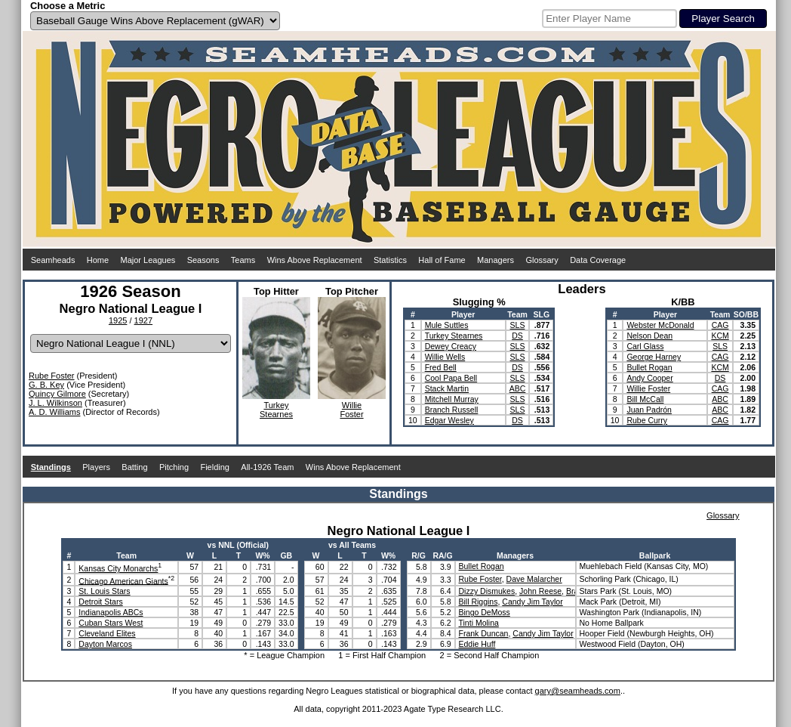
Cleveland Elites (106, 633)
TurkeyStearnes (276, 410)
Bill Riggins (478, 601)
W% (262, 555)
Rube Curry (646, 420)
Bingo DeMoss (484, 612)
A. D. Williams (54, 411)
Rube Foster (52, 375)
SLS (517, 324)
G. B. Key (46, 384)
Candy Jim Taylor (532, 601)
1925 (118, 320)
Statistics (390, 260)
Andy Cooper (649, 377)
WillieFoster (351, 410)
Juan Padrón (649, 409)
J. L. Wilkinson (55, 402)
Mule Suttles (447, 324)
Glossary (541, 260)
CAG (720, 324)
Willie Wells (445, 356)
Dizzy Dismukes (487, 591)
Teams (243, 260)
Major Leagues (148, 260)
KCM (719, 335)
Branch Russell (452, 409)
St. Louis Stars (104, 591)
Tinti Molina (479, 622)
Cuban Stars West (110, 622)
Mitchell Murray (452, 399)
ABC (517, 388)
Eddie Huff (477, 643)
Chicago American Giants (123, 580)
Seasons (203, 260)
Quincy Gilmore (57, 393)
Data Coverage (598, 260)
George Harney (653, 356)
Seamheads (53, 260)
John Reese (540, 591)
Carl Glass (644, 346)
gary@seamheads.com (577, 690)
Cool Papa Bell (451, 377)
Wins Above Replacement (314, 260)
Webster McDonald (660, 324)
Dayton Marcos (105, 643)
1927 (143, 320)
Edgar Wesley (449, 420)
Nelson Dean (649, 335)
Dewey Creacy (450, 346)
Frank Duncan (484, 633)
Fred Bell (441, 367)
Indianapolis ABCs (110, 612)
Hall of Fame (441, 260)
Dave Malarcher (534, 578)
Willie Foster (648, 388)
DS (517, 335)
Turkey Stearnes (454, 335)
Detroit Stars (100, 601)
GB (286, 555)
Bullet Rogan (649, 367)
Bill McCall (644, 399)
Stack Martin (447, 388)
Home (98, 260)
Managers (495, 260)
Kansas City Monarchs (118, 568)
